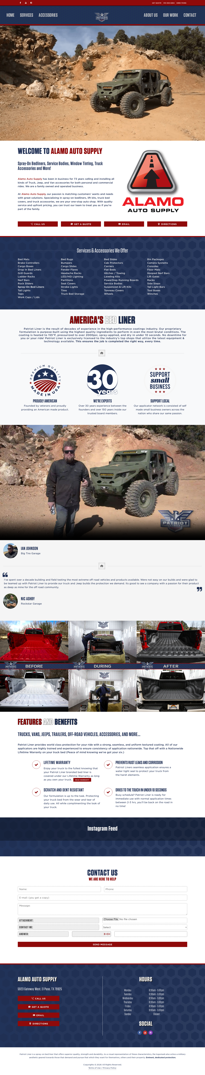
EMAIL (124, 224)
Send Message (102, 944)
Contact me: (26, 927)
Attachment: (26, 920)
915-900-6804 (169, 3)
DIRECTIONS (167, 224)
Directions (181, 3)
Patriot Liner (26, 1054)
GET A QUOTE (81, 224)
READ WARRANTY (82, 780)
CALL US (38, 224)
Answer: (24, 934)
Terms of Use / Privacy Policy (102, 1068)
